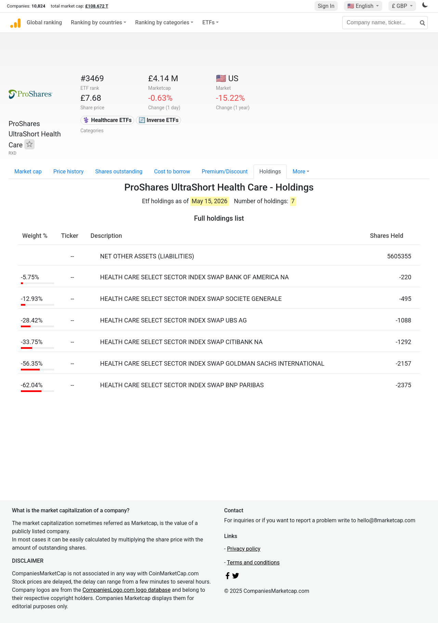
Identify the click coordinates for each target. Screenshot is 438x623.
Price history (68, 171)
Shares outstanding (118, 171)
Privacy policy (243, 549)
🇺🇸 (361, 6)
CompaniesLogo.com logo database (126, 590)
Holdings (270, 171)
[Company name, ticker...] (385, 22)
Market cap (28, 171)
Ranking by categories (162, 22)
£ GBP (400, 6)
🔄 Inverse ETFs (159, 120)
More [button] (299, 171)
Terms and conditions (253, 562)
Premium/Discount (224, 171)
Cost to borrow (172, 171)
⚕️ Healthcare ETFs (107, 120)
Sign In (326, 6)
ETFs (208, 22)
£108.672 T (96, 6)
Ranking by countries (96, 22)
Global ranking (44, 22)
